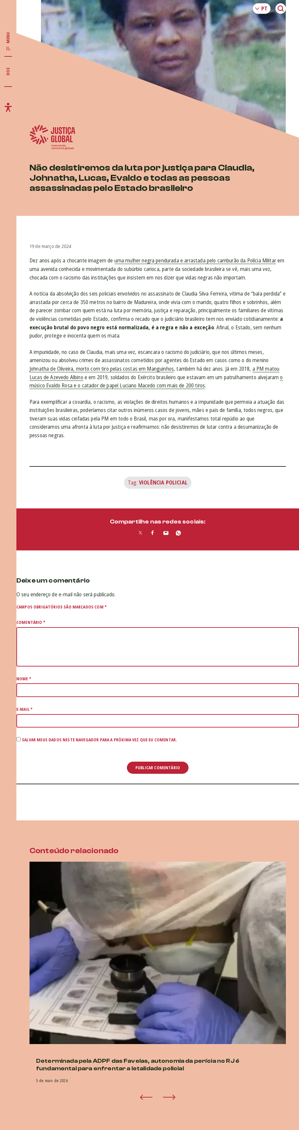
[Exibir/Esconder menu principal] (8, 42)
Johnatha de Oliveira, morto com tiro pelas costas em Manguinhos (102, 368)
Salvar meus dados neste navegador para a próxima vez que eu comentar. (99, 740)
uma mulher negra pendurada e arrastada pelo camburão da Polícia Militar (195, 260)
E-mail (24, 709)
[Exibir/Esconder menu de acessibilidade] (8, 107)
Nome (23, 679)
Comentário (30, 622)
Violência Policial (163, 482)
